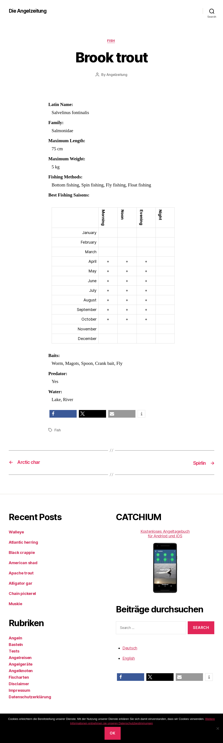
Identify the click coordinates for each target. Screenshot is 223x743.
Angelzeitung (117, 75)
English (128, 658)
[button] (63, 414)
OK (112, 733)
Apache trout (21, 573)
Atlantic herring (23, 542)
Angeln (15, 638)
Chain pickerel (22, 593)
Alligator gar (20, 583)
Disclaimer (19, 684)
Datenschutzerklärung (30, 697)
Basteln (16, 644)
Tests (14, 651)
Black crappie (22, 552)
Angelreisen (20, 658)
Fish (111, 41)
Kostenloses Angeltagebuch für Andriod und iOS (165, 561)
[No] (217, 728)
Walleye (16, 532)
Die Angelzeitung (29, 11)
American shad (23, 563)
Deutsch (129, 648)
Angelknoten (21, 671)
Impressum (19, 690)
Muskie (15, 604)
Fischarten (19, 677)
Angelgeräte (20, 664)
